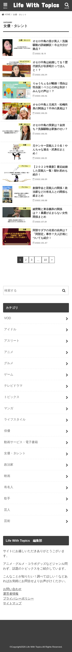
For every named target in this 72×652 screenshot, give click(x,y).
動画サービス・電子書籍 (21, 442)
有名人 (8, 487)
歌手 (7, 498)
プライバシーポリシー (18, 598)
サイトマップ (12, 603)
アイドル (10, 329)
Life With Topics (36, 5)
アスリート (11, 340)
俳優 (7, 430)
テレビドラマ (13, 385)
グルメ (8, 363)
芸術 (7, 520)
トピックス (11, 397)
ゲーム (8, 374)
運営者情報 (10, 593)
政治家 (8, 464)
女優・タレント (15, 453)
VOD (7, 318)
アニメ (8, 352)
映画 (7, 476)
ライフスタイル (15, 419)
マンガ (8, 408)
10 (45, 259)
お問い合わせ (12, 589)
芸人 (7, 509)
